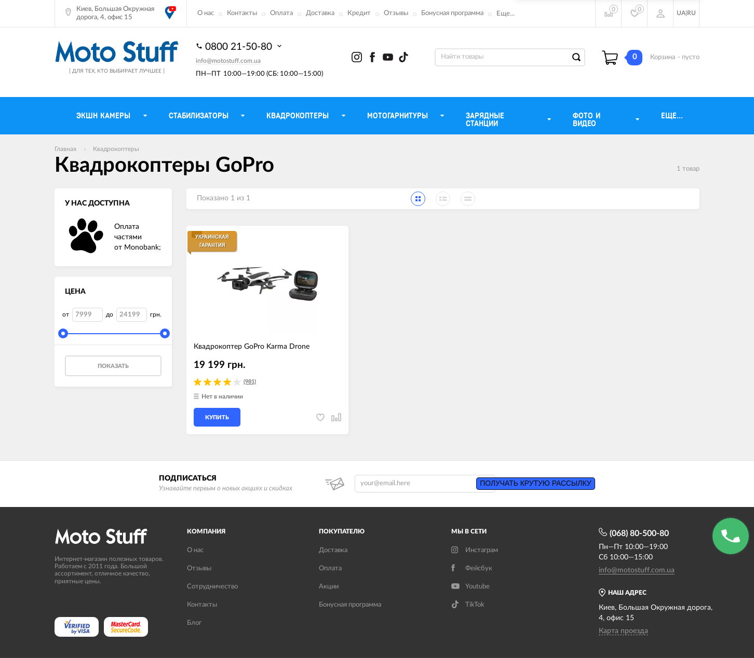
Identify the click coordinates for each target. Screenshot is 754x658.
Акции (329, 586)
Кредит (359, 13)
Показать (113, 366)
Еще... (505, 13)
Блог (194, 623)
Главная (65, 149)
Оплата (281, 13)
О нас (205, 13)
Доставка (320, 13)
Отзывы (396, 13)
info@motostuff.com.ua (228, 61)
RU (691, 13)
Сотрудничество (212, 586)
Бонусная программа (452, 13)
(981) (250, 382)
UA (681, 13)
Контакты (242, 13)
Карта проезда (623, 631)
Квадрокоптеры (116, 149)
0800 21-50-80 (240, 46)
